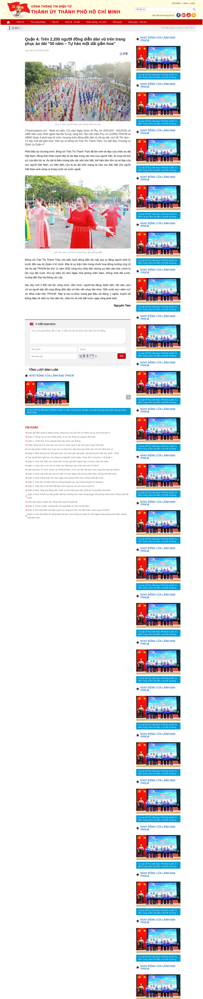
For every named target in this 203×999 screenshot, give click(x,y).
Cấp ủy (55, 22)
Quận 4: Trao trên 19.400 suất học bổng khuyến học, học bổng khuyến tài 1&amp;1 (65, 482)
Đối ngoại (117, 22)
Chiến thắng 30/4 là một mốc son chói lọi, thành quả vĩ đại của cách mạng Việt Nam (65, 445)
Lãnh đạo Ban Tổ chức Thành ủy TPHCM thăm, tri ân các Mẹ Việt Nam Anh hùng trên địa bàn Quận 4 (73, 469)
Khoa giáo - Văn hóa (137, 22)
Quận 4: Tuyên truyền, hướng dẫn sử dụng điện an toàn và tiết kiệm (58, 506)
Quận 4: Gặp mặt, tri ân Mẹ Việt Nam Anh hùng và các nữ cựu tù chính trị (60, 486)
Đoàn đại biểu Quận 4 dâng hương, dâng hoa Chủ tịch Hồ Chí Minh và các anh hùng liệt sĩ (68, 433)
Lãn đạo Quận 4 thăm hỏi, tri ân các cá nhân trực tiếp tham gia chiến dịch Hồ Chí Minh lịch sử (70, 449)
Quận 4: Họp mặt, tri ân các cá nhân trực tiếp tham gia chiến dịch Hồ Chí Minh (63, 465)
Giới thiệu (176, 3)
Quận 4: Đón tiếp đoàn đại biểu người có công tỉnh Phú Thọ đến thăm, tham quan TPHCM (68, 510)
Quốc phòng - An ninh (96, 22)
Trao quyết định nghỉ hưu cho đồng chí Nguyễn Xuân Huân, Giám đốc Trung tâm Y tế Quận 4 (69, 457)
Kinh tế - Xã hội (72, 22)
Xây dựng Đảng (38, 22)
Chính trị (20, 22)
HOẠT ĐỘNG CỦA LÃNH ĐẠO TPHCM (51, 375)
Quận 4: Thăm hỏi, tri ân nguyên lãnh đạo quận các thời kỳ (54, 441)
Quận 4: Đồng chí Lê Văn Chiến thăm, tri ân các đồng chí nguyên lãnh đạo (61, 437)
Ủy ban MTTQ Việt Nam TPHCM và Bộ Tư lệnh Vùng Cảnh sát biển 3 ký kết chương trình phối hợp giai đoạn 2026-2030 (76, 411)
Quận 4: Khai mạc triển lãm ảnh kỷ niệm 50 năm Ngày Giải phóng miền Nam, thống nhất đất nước (71, 474)
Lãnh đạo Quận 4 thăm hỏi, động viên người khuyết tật (52, 502)
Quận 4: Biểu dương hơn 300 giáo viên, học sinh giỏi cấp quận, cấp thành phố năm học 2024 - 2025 (73, 453)
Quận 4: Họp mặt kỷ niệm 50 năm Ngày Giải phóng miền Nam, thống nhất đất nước (65, 478)
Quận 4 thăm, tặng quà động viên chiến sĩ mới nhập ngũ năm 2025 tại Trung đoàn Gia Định (68, 490)
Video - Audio (189, 3)
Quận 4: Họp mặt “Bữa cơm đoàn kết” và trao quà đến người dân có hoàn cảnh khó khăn (67, 461)
